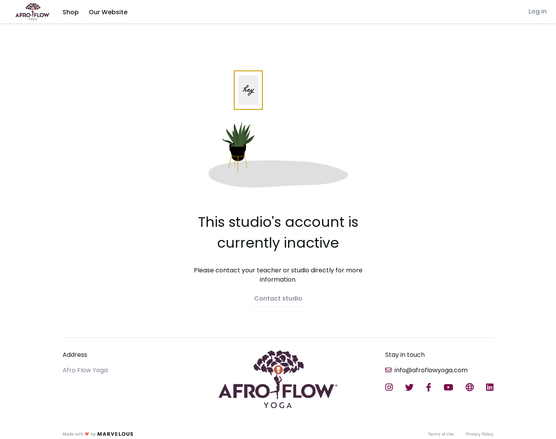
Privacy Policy (479, 434)
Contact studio (278, 298)
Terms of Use (441, 434)
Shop (71, 12)
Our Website (108, 12)
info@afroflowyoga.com (431, 370)
